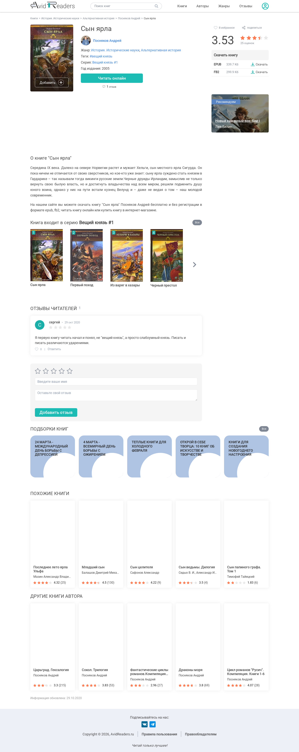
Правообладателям (201, 734)
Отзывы (245, 6)
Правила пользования (159, 734)
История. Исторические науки (115, 50)
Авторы (202, 6)
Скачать (262, 64)
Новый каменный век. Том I (237, 121)
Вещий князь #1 (105, 62)
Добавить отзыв (56, 412)
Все (197, 222)
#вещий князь (101, 56)
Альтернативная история (161, 50)
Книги (182, 6)
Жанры (224, 6)
